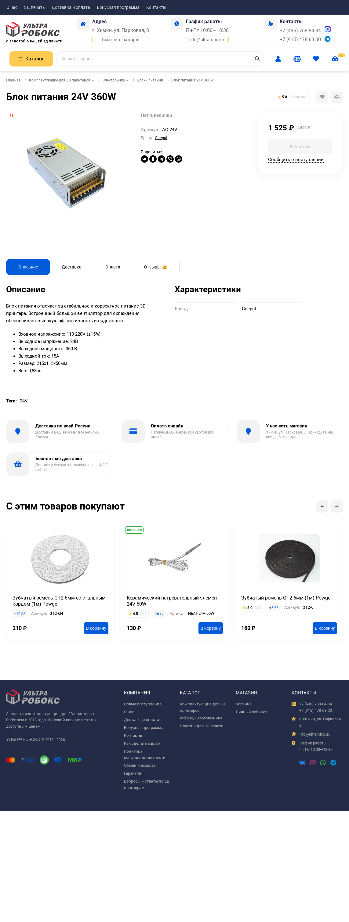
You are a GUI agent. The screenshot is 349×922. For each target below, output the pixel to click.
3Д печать (34, 7)
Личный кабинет (251, 712)
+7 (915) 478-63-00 (300, 39)
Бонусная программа (118, 7)
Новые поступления (143, 704)
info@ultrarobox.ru (207, 39)
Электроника (113, 80)
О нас (11, 7)
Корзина (244, 704)
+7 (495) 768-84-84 (300, 31)
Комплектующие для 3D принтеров (59, 80)
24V (24, 401)
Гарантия (132, 773)
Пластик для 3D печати (202, 726)
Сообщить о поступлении (296, 159)
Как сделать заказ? (142, 743)
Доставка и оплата (71, 7)
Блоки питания (150, 80)
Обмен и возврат (139, 765)
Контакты (156, 7)
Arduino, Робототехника (201, 718)
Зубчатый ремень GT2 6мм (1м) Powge (285, 598)
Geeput (161, 137)
